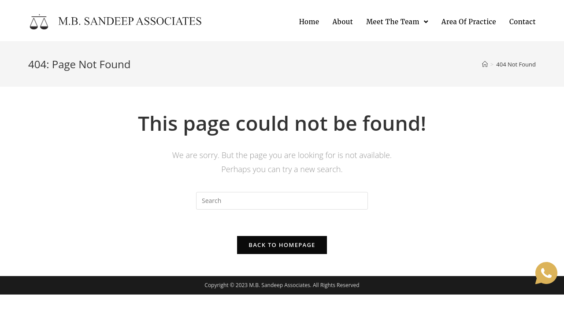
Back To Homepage (282, 245)
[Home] (485, 64)
